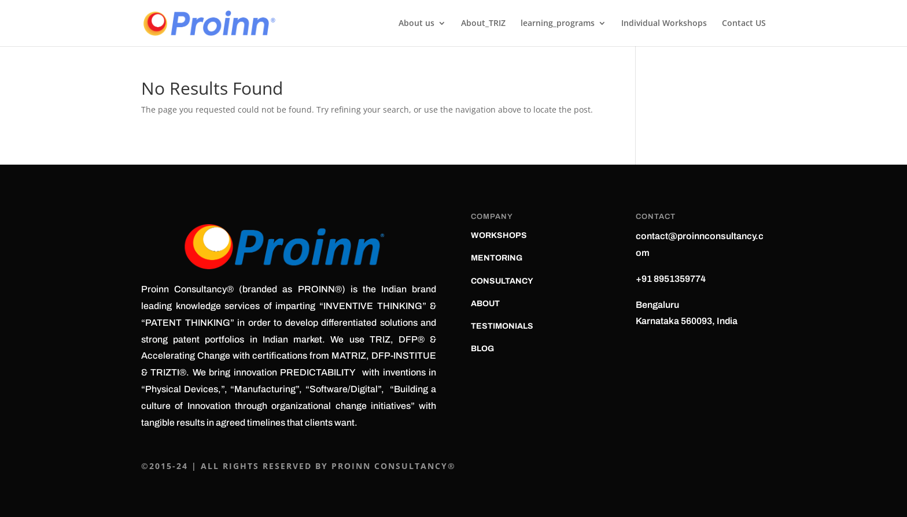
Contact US (744, 23)
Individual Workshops (664, 23)
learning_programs (558, 23)
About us (416, 23)
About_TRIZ (483, 23)
